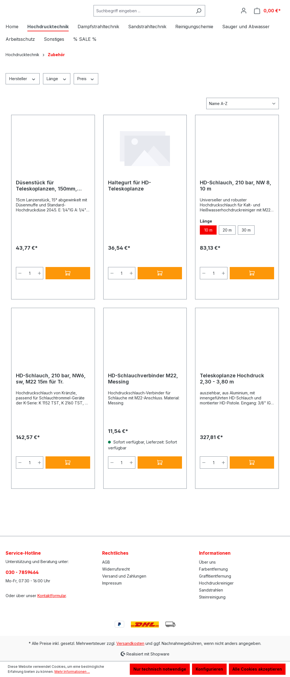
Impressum (112, 583)
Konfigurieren (209, 669)
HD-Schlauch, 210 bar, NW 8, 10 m (235, 213)
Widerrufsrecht (116, 569)
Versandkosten (130, 643)
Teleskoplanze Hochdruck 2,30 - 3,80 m (232, 406)
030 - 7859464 (22, 572)
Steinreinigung (212, 597)
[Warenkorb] (267, 24)
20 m (227, 257)
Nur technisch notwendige (159, 669)
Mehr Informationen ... (72, 671)
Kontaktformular (51, 595)
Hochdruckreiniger (216, 583)
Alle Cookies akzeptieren (257, 669)
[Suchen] (212, 24)
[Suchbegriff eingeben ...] (156, 24)
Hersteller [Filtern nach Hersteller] (22, 106)
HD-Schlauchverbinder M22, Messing (143, 406)
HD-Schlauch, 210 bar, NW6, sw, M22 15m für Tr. (51, 406)
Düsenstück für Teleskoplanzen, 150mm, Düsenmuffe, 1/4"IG (46, 213)
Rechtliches (115, 553)
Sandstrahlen (211, 590)
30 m (246, 257)
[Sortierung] (242, 131)
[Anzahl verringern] (20, 300)
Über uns (207, 562)
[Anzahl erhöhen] (40, 300)
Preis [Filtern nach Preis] (86, 106)
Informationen (215, 553)
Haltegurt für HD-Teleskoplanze (129, 213)
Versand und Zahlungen (124, 576)
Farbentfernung (213, 569)
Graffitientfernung (215, 576)
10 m (208, 257)
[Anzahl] (29, 300)
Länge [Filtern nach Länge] (57, 106)
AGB (106, 562)
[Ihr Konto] (243, 24)
